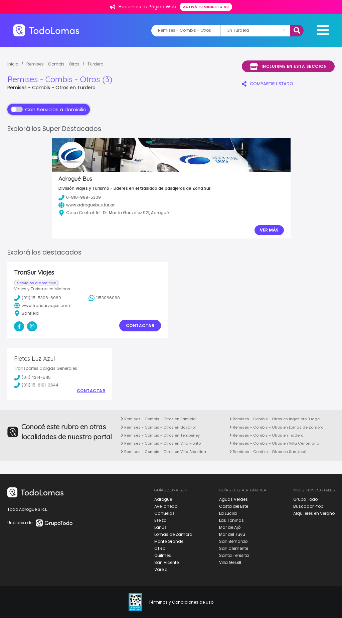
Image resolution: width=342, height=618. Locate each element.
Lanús (160, 527)
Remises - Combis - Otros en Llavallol (158, 427)
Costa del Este (233, 506)
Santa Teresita (234, 555)
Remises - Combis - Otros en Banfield (158, 419)
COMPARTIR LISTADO (267, 84)
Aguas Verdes (233, 499)
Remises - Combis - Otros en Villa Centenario (274, 443)
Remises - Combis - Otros (52, 64)
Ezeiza (160, 520)
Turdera (96, 64)
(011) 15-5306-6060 (37, 298)
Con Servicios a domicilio (49, 109)
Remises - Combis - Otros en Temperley (160, 435)
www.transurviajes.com (42, 306)
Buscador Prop (308, 506)
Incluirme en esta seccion (288, 66)
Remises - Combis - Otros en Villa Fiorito (161, 443)
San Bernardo (233, 541)
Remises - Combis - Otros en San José (267, 451)
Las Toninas (231, 520)
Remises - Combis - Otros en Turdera (266, 435)
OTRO (159, 548)
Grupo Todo (305, 499)
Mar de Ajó (229, 527)
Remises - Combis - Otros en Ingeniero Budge (274, 419)
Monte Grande (168, 541)
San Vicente (166, 562)
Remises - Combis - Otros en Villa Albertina (163, 451)
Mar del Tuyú (232, 534)
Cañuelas (164, 513)
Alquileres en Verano (314, 513)
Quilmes (162, 555)
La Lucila (228, 513)
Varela (161, 569)
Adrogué (163, 499)
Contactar (140, 325)
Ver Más (269, 230)
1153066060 (104, 298)
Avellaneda (166, 506)
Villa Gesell (230, 562)
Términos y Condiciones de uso (181, 602)
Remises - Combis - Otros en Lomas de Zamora (276, 427)
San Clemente (233, 548)
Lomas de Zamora (173, 534)
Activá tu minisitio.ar (206, 6)
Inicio (12, 64)
